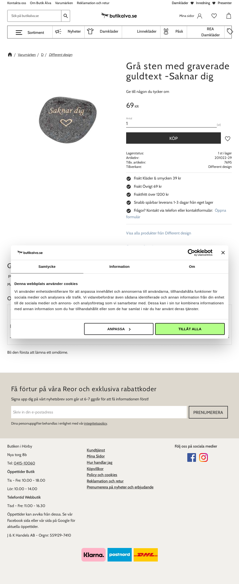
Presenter (225, 3)
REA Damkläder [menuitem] (210, 32)
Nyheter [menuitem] (74, 31)
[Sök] (65, 16)
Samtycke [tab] (47, 266)
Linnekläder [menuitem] (146, 31)
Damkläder (180, 3)
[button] (29, 32)
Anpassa (118, 329)
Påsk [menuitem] (179, 31)
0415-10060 (24, 463)
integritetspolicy (95, 423)
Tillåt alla (189, 329)
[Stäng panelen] (223, 252)
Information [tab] (119, 266)
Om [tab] (192, 266)
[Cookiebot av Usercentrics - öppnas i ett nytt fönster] (191, 252)
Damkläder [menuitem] (109, 31)
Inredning (203, 3)
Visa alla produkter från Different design (158, 233)
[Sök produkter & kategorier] (34, 16)
